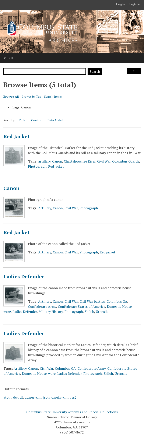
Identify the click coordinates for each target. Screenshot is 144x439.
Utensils (102, 311)
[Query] (44, 71)
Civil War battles (92, 301)
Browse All (11, 96)
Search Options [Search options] (134, 71)
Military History (51, 311)
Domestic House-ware (39, 373)
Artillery (44, 208)
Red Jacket (16, 136)
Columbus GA (116, 301)
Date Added (55, 120)
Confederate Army (42, 306)
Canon (57, 161)
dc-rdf (18, 397)
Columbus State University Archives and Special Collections (72, 412)
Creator (36, 120)
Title (22, 120)
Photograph (37, 166)
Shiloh (89, 311)
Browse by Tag (31, 96)
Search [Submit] (95, 71)
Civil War (103, 161)
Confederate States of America (81, 306)
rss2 (73, 397)
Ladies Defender (23, 276)
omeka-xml (60, 397)
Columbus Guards (125, 161)
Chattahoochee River (79, 161)
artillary (44, 161)
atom (7, 397)
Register (135, 4)
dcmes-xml (33, 397)
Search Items (53, 96)
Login (120, 4)
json (46, 397)
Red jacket (56, 166)
